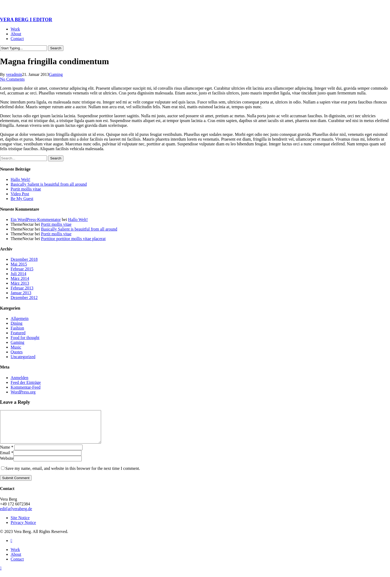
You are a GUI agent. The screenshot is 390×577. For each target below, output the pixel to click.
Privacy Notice (23, 529)
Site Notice (20, 524)
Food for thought (25, 337)
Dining (16, 323)
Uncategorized (23, 356)
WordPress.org (23, 392)
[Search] (23, 48)
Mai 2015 (19, 264)
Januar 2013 (21, 292)
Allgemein (20, 318)
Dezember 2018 (24, 259)
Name (6, 453)
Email (6, 459)
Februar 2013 (22, 288)
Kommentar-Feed (26, 387)
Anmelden (19, 377)
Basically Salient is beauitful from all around (49, 184)
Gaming (56, 74)
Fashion (17, 328)
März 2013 (20, 283)
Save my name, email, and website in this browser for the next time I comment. (72, 474)
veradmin (14, 74)
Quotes (17, 352)
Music (16, 347)
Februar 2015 (22, 269)
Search (55, 48)
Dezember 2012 (24, 297)
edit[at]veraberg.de (16, 515)
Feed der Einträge (26, 382)
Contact (17, 565)
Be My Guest (22, 198)
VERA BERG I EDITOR (26, 19)
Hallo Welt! (20, 179)
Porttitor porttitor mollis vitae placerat (73, 238)
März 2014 (20, 278)
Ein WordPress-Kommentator (36, 219)
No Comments (12, 79)
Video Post (20, 194)
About (16, 560)
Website (7, 464)
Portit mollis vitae (26, 189)
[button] (1, 574)
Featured (18, 333)
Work (15, 556)
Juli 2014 (18, 273)
